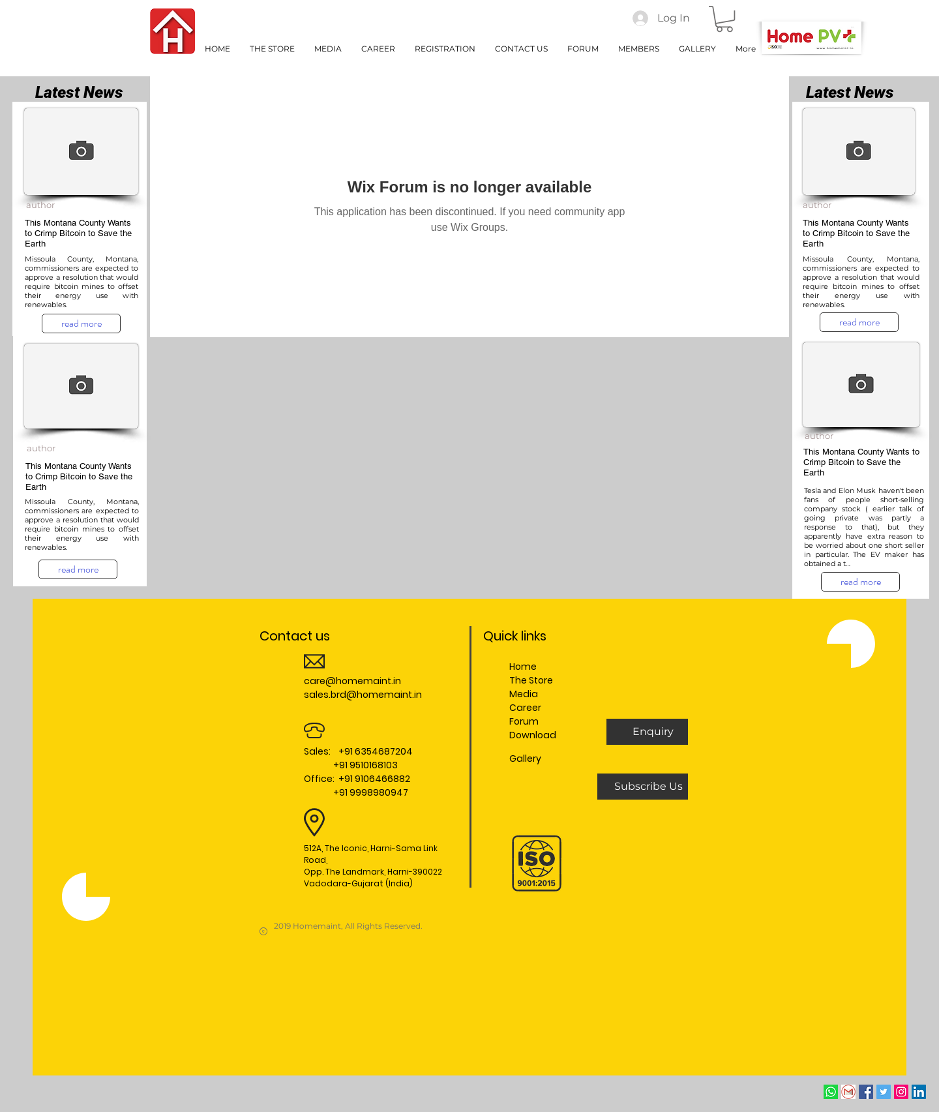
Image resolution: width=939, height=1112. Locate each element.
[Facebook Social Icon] (866, 1092)
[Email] (848, 1092)
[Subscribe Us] (648, 787)
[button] (724, 19)
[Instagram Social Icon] (901, 1092)
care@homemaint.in (352, 680)
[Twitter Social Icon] (883, 1092)
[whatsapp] (831, 1092)
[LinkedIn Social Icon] (919, 1092)
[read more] (81, 323)
